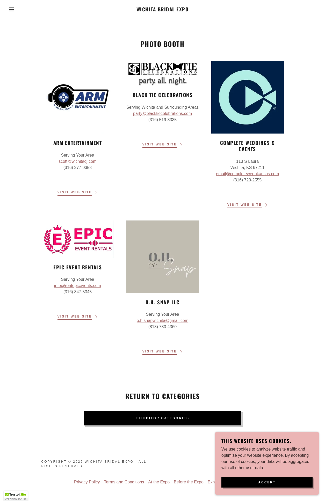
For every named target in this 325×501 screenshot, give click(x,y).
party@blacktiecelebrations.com (162, 113)
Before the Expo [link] (189, 482)
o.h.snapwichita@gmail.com (162, 320)
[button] (16, 9)
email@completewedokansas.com (247, 174)
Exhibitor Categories (162, 418)
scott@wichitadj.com (77, 161)
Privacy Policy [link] (87, 482)
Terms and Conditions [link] (124, 482)
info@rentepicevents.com (77, 285)
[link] (162, 10)
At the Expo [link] (159, 482)
